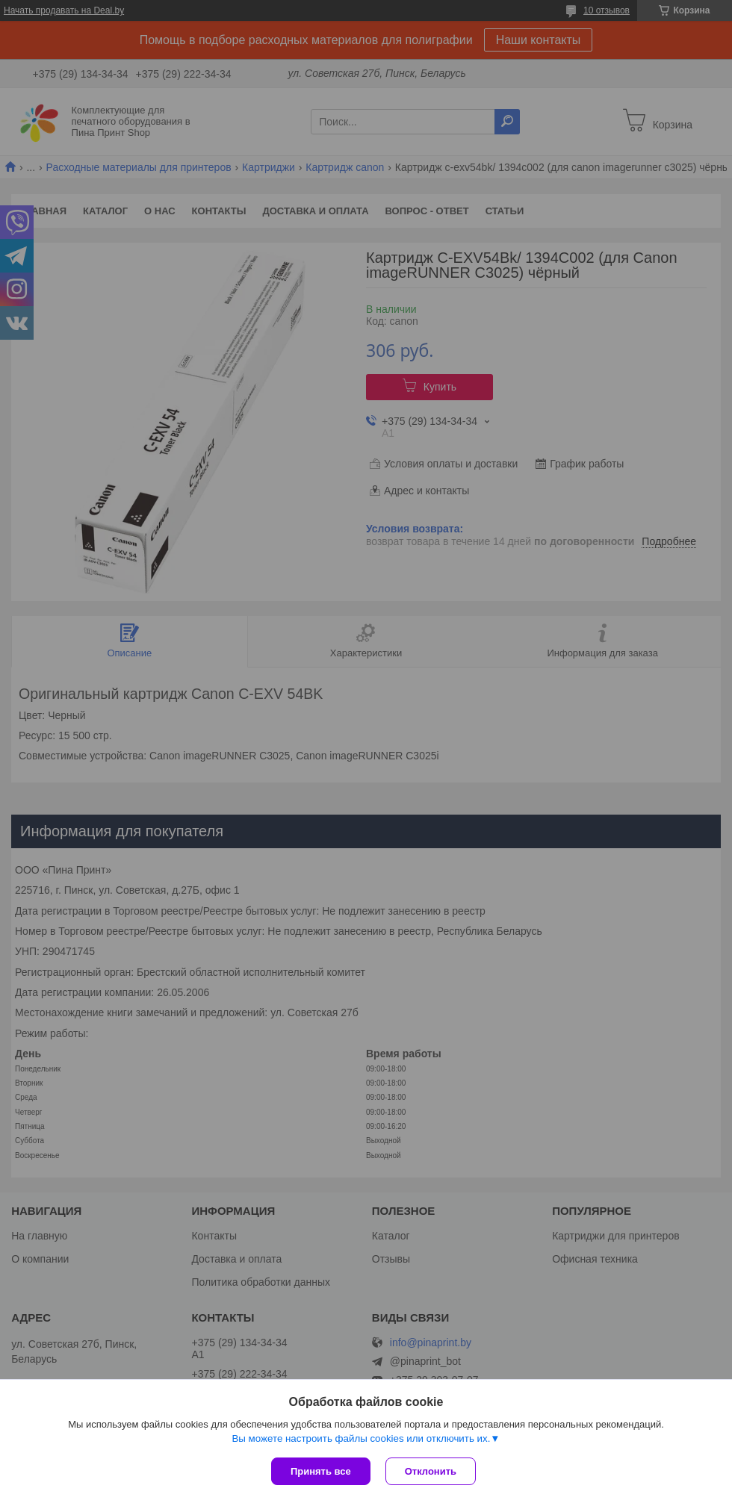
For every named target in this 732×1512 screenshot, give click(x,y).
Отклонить (430, 1471)
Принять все (321, 1471)
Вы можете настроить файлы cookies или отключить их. (361, 1438)
